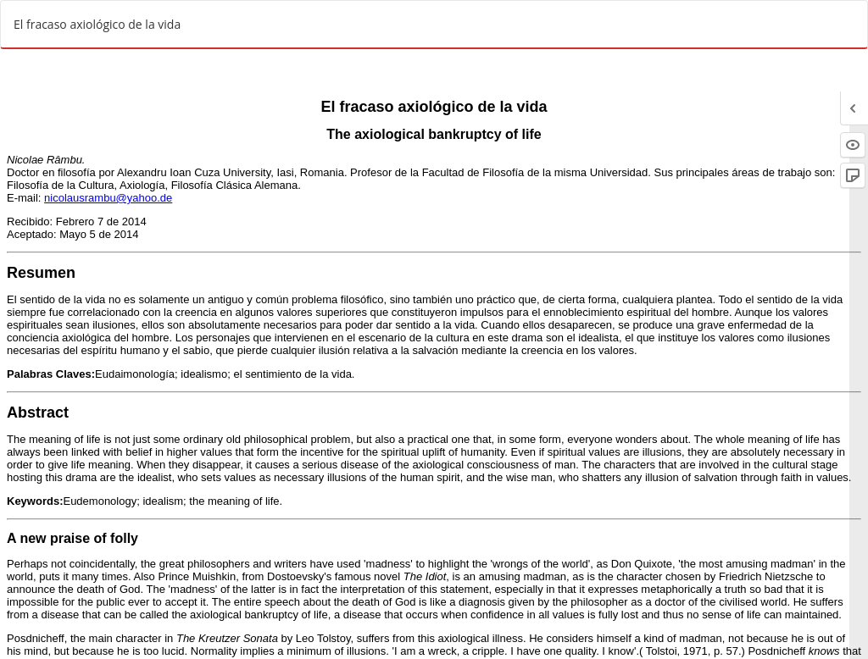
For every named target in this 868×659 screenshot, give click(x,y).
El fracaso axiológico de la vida (97, 24)
